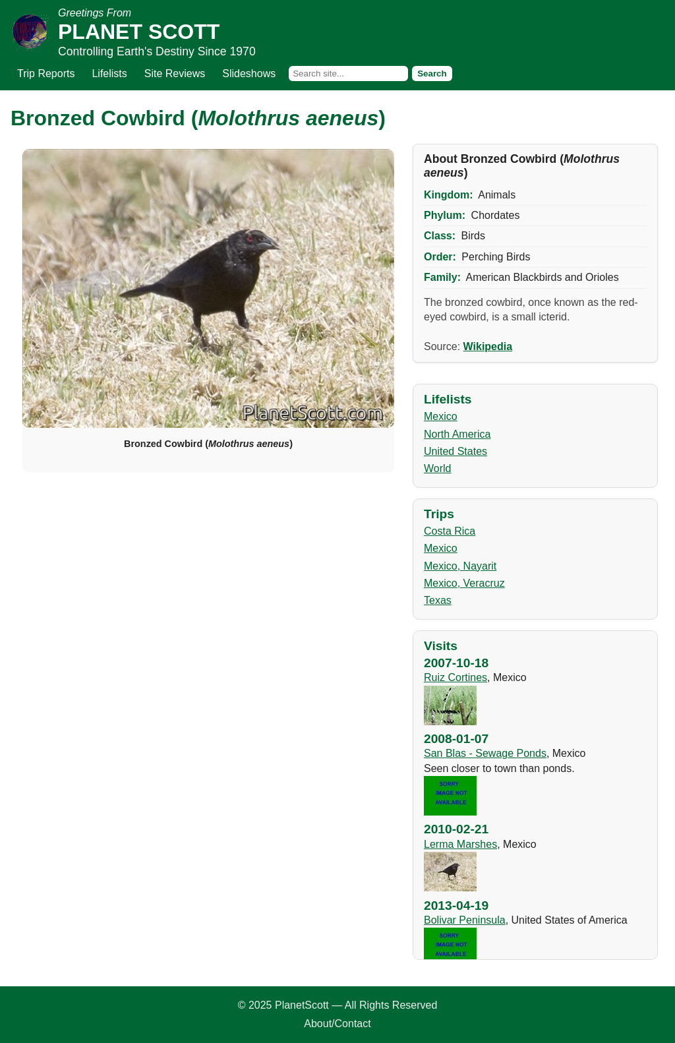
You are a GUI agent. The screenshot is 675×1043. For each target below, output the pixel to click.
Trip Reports (45, 73)
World (438, 468)
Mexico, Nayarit (460, 566)
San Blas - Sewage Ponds (485, 753)
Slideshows (249, 73)
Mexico (440, 416)
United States (455, 451)
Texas (438, 600)
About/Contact (337, 1023)
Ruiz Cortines (455, 677)
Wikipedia (488, 346)
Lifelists (109, 73)
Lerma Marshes (460, 844)
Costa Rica (449, 531)
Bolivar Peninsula (465, 920)
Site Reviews (174, 73)
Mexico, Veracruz (464, 583)
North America (457, 434)
